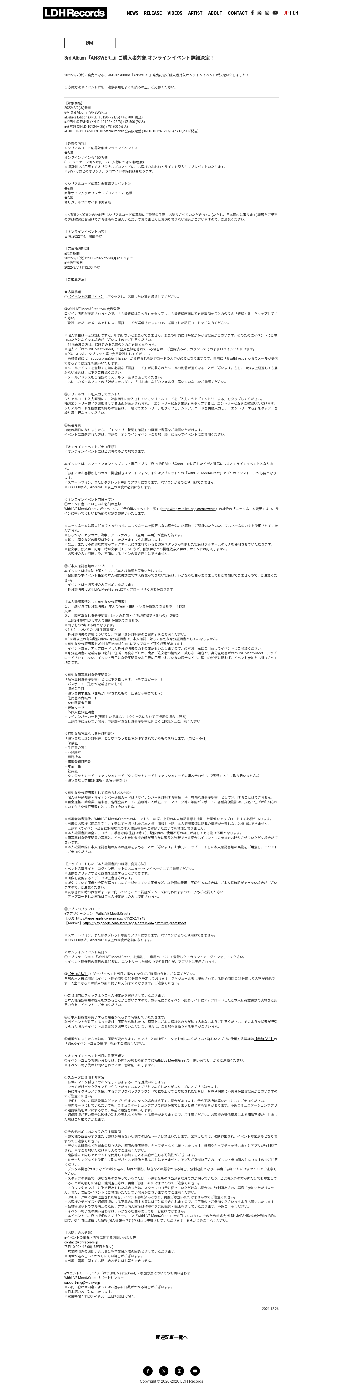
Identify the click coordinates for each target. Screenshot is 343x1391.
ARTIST (195, 13)
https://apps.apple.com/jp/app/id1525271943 (110, 918)
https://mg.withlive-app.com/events (188, 509)
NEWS (133, 13)
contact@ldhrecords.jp (81, 1242)
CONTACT (236, 13)
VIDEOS (175, 13)
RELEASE (153, 13)
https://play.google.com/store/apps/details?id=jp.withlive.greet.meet (134, 923)
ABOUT (214, 13)
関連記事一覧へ (171, 1337)
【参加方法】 (78, 974)
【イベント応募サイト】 (86, 297)
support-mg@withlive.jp (82, 1282)
